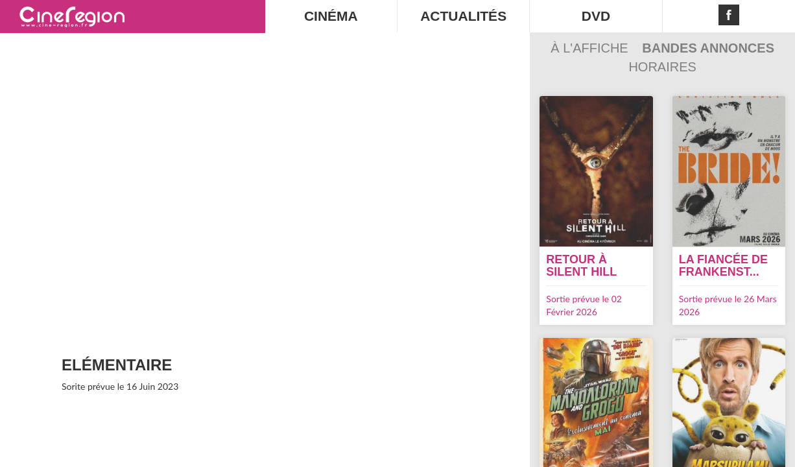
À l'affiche (591, 48)
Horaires (662, 67)
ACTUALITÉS (463, 15)
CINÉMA (331, 15)
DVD (596, 15)
